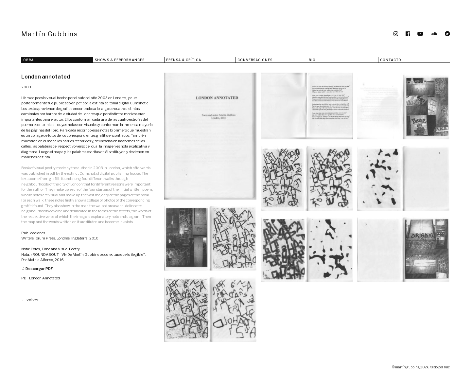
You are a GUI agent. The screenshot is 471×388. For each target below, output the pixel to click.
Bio (312, 60)
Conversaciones (254, 60)
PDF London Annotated (40, 278)
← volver (30, 299)
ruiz (447, 367)
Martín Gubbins (49, 34)
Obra (28, 60)
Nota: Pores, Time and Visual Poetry (50, 249)
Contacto (390, 60)
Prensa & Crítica (183, 60)
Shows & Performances (120, 60)
